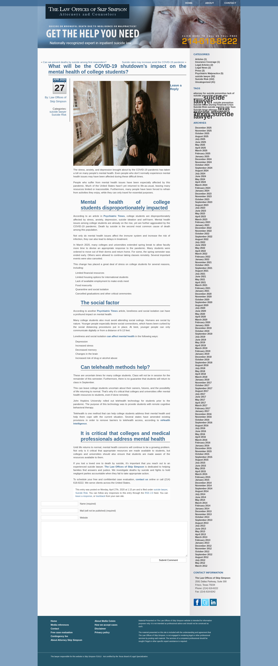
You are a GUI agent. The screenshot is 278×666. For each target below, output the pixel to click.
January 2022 (202, 259)
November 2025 (203, 130)
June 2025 (200, 142)
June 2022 (200, 245)
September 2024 (203, 168)
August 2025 (201, 136)
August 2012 (201, 557)
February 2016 (202, 442)
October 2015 (202, 454)
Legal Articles (202, 65)
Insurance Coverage (206, 62)
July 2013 (200, 525)
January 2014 (202, 508)
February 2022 (202, 256)
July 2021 (200, 273)
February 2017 (202, 408)
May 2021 (200, 279)
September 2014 (203, 488)
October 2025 (202, 133)
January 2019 (202, 354)
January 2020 (202, 325)
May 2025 (200, 145)
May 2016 (200, 434)
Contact (230, 3)
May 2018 (200, 371)
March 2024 (201, 185)
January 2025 (202, 156)
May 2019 (200, 342)
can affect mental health (121, 336)
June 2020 (200, 311)
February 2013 (202, 540)
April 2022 (200, 251)
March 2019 (201, 348)
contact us (142, 479)
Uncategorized (203, 82)
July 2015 (200, 462)
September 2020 (203, 302)
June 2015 (200, 465)
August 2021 (201, 270)
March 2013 (201, 537)
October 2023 (202, 199)
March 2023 (201, 219)
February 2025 (202, 153)
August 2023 (201, 205)
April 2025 (200, 147)
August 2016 (201, 425)
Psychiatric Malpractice (207, 73)
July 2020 (200, 308)
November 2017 (203, 382)
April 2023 (200, 216)
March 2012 (201, 566)
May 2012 (200, 563)
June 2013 (200, 528)
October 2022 (202, 233)
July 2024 (200, 173)
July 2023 (200, 208)
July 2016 (200, 428)
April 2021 (200, 282)
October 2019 (202, 331)
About (209, 3)
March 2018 (201, 377)
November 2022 (203, 231)
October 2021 (202, 265)
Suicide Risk (59, 114)
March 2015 (201, 474)
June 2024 (200, 176)
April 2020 (200, 316)
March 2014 (201, 503)
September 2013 (203, 520)
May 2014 (200, 500)
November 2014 (203, 485)
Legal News (201, 67)
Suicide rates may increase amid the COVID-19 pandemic (153, 62)
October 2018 (202, 359)
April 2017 (200, 402)
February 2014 (202, 505)
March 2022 (201, 253)
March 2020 (201, 319)
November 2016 (203, 417)
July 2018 (200, 368)
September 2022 (203, 236)
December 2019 (203, 328)
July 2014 (200, 494)
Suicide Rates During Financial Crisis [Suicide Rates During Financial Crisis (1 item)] (213, 104)
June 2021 (200, 276)
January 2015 (202, 480)
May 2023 (200, 213)
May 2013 (200, 531)
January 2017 (202, 411)
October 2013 (202, 517)
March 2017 (201, 405)
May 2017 (200, 399)
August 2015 (201, 459)
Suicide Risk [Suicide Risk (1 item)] (200, 107)
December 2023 (203, 193)
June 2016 (200, 431)
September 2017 (203, 388)
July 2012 (200, 560)
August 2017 (201, 391)
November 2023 (203, 196)
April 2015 (200, 471)
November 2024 (203, 162)
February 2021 (202, 288)
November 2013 (203, 514)
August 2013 (201, 523)
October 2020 (202, 299)
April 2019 (200, 345)
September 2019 (203, 333)
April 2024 (200, 182)
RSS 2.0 (149, 493)
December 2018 (203, 357)
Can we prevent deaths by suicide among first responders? (74, 62)
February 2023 (202, 222)
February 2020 (202, 322)
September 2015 (203, 457)
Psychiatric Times (114, 216)
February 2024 (202, 188)
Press (198, 70)
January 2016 (202, 445)
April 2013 (200, 534)
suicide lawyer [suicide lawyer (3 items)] (209, 99)
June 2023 (200, 210)
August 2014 (201, 491)
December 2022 (203, 228)
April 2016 (200, 437)
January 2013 (202, 543)
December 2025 (203, 127)
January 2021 (202, 291)
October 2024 (202, 165)
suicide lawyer (58, 111)
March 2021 (201, 285)
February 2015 (202, 477)
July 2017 (200, 394)
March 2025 (201, 150)
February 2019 (202, 351)
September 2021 (203, 268)
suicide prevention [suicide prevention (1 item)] (223, 102)
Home (189, 3)
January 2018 (202, 379)
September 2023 (203, 202)
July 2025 (200, 139)
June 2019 (200, 339)
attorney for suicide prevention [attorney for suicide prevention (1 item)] (210, 93)
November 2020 (203, 296)
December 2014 (203, 482)
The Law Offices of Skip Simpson (124, 466)
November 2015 (203, 451)
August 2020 (201, 305)
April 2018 (200, 374)
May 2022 (200, 248)
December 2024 (203, 159)
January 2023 (202, 225)
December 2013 (203, 511)
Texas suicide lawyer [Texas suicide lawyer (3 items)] (214, 115)
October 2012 (202, 551)
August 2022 (201, 239)
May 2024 (200, 179)
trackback (100, 496)
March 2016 (201, 440)
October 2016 (202, 419)
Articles (199, 59)
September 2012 (203, 554)
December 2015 (203, 448)
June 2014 (200, 497)
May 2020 (200, 314)
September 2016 (203, 422)
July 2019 (200, 336)
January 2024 (202, 190)
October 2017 (202, 385)
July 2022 (200, 242)
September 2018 (203, 362)
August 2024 (201, 170)
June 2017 (200, 396)
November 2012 (203, 548)
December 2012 (203, 545)
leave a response (83, 496)
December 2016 (203, 414)
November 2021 (203, 262)
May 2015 (200, 468)
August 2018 (201, 365)
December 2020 (203, 294)
